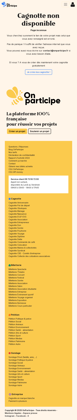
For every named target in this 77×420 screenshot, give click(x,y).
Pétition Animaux (16, 324)
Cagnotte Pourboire (17, 231)
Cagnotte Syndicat (17, 250)
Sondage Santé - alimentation (22, 371)
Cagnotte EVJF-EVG (17, 217)
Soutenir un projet (39, 131)
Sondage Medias (16, 380)
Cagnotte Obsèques (18, 208)
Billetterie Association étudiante (22, 289)
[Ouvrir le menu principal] (65, 4)
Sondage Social (16, 363)
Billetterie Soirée (16, 280)
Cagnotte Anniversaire (18, 202)
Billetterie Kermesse (17, 303)
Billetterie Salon (15, 286)
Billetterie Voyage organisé (21, 297)
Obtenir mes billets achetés (21, 166)
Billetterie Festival (16, 278)
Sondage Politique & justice (21, 360)
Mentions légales (13, 413)
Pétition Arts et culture (18, 333)
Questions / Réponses (18, 147)
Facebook (21, 416)
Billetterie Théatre (16, 272)
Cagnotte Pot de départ (19, 205)
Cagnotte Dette (15, 239)
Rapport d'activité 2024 (19, 158)
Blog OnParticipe (16, 149)
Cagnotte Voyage (16, 233)
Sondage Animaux (17, 365)
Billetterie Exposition (18, 300)
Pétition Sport (15, 335)
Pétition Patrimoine (17, 341)
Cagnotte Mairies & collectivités (22, 248)
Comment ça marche (18, 161)
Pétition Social (15, 321)
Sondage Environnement (20, 368)
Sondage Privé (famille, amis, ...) (23, 357)
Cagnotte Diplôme (17, 236)
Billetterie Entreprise (17, 292)
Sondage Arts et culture (19, 374)
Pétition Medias (15, 338)
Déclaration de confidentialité (22, 155)
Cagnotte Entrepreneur (19, 222)
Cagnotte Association (18, 219)
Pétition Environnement (19, 327)
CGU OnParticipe (16, 169)
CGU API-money (16, 172)
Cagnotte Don (15, 225)
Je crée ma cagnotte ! (38, 72)
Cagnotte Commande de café (22, 242)
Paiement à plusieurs (18, 401)
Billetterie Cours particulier (20, 306)
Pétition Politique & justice (20, 319)
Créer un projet (17, 131)
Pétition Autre (14, 344)
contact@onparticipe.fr (55, 50)
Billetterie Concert (16, 275)
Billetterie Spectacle (17, 269)
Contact (12, 163)
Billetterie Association (18, 283)
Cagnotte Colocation (18, 245)
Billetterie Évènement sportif (21, 294)
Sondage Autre (15, 385)
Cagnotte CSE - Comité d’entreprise (24, 253)
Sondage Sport (15, 377)
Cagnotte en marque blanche (22, 398)
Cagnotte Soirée (16, 228)
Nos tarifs (13, 152)
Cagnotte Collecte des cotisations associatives (29, 256)
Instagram (10, 416)
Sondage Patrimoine (18, 382)
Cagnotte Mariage (17, 211)
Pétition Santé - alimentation (21, 330)
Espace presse (30, 413)
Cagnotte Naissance (18, 214)
